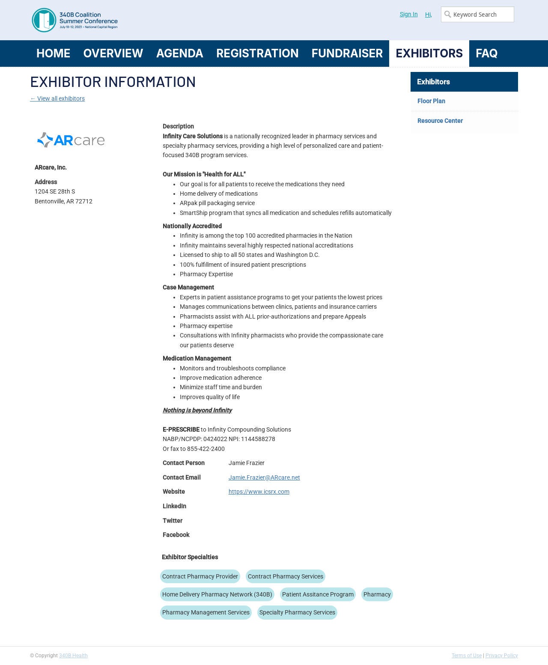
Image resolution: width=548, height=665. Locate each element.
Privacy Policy (501, 656)
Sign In (409, 14)
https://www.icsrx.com (259, 491)
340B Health (73, 656)
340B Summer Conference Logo (152, 20)
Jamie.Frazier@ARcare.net (264, 477)
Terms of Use (467, 656)
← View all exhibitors (57, 98)
